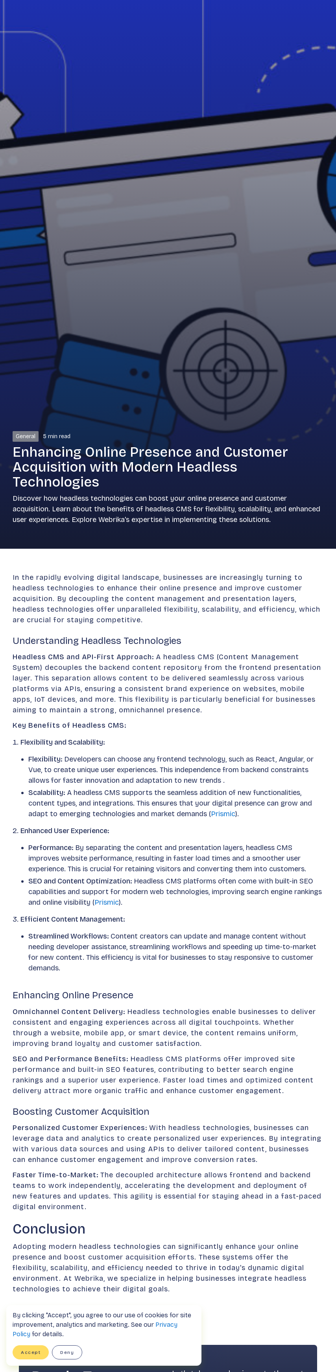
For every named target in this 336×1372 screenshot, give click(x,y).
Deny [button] (67, 1352)
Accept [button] (31, 1352)
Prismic (223, 814)
